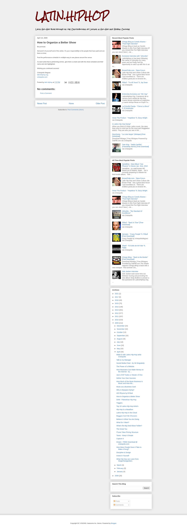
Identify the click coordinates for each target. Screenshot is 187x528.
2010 (117, 320)
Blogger (113, 523)
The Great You (121, 429)
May (118, 349)
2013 (117, 310)
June (119, 345)
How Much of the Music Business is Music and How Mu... (129, 382)
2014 (117, 307)
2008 (117, 476)
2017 (117, 297)
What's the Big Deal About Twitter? (129, 426)
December (121, 326)
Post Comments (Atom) (76, 110)
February (120, 468)
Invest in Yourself (122, 456)
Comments (119, 505)
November (121, 329)
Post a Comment (46, 93)
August (119, 339)
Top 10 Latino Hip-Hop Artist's (127, 406)
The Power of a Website (125, 366)
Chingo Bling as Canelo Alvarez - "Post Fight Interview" (134, 43)
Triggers (119, 403)
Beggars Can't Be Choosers (126, 416)
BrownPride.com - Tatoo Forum (133, 70)
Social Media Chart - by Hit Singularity (130, 363)
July (118, 342)
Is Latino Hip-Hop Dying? (121, 124)
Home (71, 103)
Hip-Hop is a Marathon (124, 409)
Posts (117, 501)
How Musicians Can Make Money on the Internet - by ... (129, 371)
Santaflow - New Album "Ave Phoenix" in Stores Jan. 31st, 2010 (135, 165)
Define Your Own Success (126, 378)
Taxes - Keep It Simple (124, 435)
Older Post (100, 103)
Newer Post (42, 103)
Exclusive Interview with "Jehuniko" (135, 56)
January (120, 471)
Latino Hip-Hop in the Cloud (126, 413)
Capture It (120, 439)
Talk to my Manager (123, 360)
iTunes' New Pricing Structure (127, 432)
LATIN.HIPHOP (72, 16)
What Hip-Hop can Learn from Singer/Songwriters (127, 460)
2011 (117, 316)
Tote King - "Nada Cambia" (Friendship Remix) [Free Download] (135, 145)
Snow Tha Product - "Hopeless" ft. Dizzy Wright (129, 118)
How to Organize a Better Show (128, 396)
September (121, 336)
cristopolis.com (42, 77)
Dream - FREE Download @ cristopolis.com (126, 443)
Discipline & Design (123, 452)
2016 (117, 300)
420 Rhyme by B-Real (124, 393)
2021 (117, 294)
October (120, 332)
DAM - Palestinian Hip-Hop (126, 400)
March (119, 465)
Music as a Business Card (126, 387)
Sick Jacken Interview (130, 271)
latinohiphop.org (42, 75)
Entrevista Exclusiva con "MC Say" (135, 94)
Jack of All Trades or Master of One (129, 375)
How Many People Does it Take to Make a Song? (128, 448)
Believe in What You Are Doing (127, 419)
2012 (117, 313)
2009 (117, 323)
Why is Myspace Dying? (125, 390)
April (119, 352)
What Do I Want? (122, 422)
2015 (117, 303)
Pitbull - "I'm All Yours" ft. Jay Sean (135, 82)
